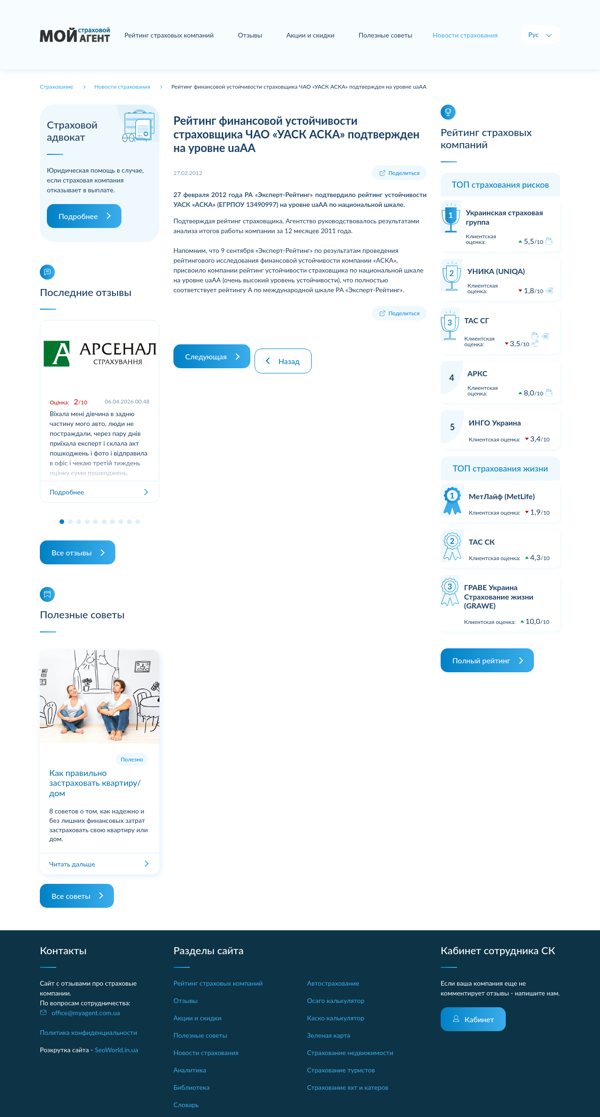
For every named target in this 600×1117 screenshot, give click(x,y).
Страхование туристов (341, 1070)
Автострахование (333, 983)
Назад (293, 351)
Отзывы (255, 35)
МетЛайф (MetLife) (502, 496)
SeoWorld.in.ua (116, 1050)
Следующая (206, 351)
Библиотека (191, 1087)
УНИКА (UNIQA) (496, 270)
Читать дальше (72, 864)
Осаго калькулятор (335, 1000)
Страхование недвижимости (350, 1052)
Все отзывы (72, 552)
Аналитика (189, 1070)
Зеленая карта (328, 1035)
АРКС (477, 373)
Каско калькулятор (335, 1018)
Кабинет (479, 1019)
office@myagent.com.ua (86, 1013)
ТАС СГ (476, 320)
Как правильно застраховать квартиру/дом (95, 782)
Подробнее (78, 216)
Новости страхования (206, 1052)
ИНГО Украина (495, 422)
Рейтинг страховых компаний (176, 35)
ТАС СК (482, 541)
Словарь (186, 1105)
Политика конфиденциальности (88, 1032)
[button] (62, 521)
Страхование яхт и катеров (347, 1087)
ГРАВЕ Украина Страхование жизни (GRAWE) (498, 596)
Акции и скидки (314, 35)
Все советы (71, 895)
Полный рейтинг (481, 660)
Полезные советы (387, 35)
